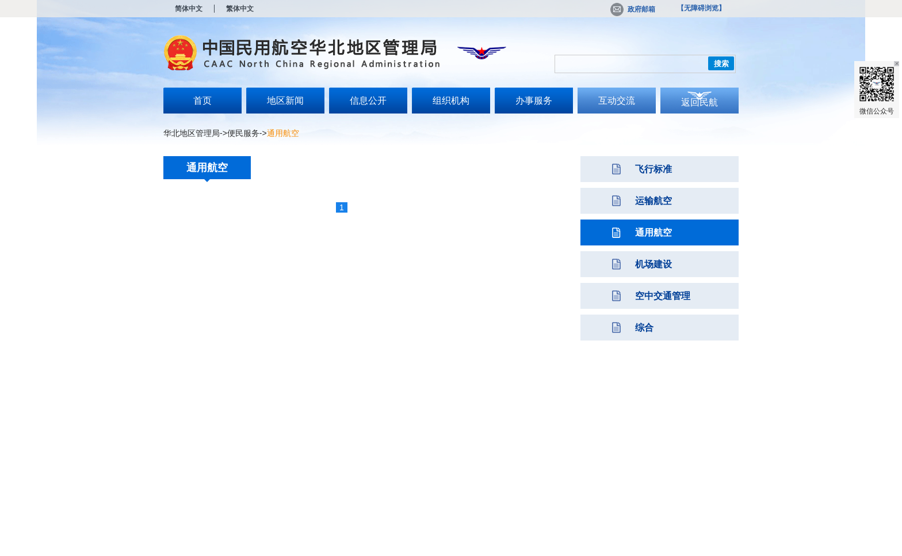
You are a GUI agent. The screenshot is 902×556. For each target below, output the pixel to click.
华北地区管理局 (191, 133)
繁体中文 (240, 9)
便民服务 (243, 133)
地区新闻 (285, 100)
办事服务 (533, 100)
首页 (202, 100)
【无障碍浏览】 (701, 8)
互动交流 (616, 100)
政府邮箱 (632, 9)
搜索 (721, 63)
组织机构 (451, 100)
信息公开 (368, 100)
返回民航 (699, 102)
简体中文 (188, 9)
